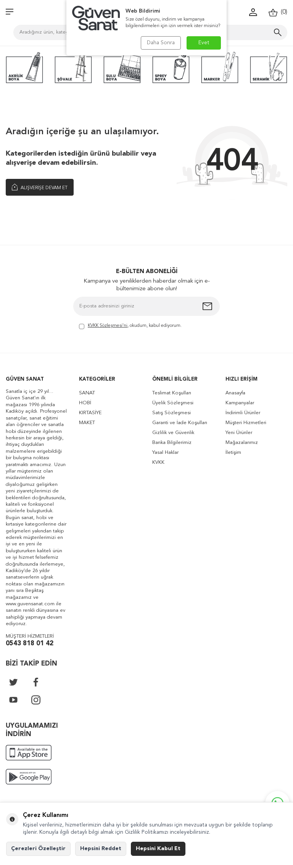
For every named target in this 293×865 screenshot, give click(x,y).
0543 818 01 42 (29, 643)
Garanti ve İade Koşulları (179, 422)
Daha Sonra (161, 42)
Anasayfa (235, 393)
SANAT (87, 393)
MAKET (87, 422)
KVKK (158, 462)
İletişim (233, 452)
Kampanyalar (239, 402)
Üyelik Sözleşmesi (172, 402)
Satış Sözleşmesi (171, 412)
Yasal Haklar (165, 452)
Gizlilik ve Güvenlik (173, 432)
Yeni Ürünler (238, 432)
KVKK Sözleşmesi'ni (107, 325)
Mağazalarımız (241, 442)
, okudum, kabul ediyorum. (130, 326)
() (278, 12)
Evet (203, 42)
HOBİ (85, 402)
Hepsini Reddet (100, 848)
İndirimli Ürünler (242, 412)
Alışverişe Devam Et (40, 187)
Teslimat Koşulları (171, 393)
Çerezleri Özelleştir (38, 848)
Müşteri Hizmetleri (245, 422)
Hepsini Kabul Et (158, 848)
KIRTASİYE (90, 412)
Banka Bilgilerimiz (172, 442)
